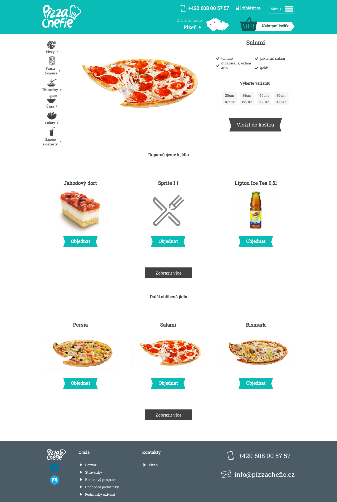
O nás (84, 452)
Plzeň (153, 465)
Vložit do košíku (255, 124)
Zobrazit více (169, 273)
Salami (168, 353)
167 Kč (229, 98)
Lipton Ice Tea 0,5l (255, 212)
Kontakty (151, 452)
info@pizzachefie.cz (264, 474)
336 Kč (281, 98)
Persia (80, 353)
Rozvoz (91, 465)
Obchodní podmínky (102, 487)
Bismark (255, 353)
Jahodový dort (80, 212)
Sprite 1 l (168, 212)
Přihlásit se (250, 8)
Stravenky (93, 472)
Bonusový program (101, 479)
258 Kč (264, 98)
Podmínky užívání (100, 494)
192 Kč (247, 98)
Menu (275, 8)
